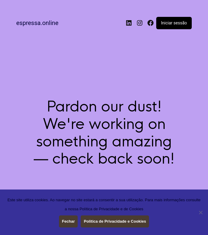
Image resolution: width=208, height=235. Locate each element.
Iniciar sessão (174, 22)
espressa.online (37, 23)
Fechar (68, 221)
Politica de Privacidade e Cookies (115, 221)
